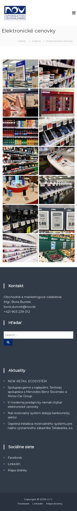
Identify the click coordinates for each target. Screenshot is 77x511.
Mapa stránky (17, 470)
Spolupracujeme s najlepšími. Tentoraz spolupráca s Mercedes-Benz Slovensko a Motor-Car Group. (37, 392)
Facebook (15, 457)
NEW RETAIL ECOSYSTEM (27, 381)
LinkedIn (14, 464)
